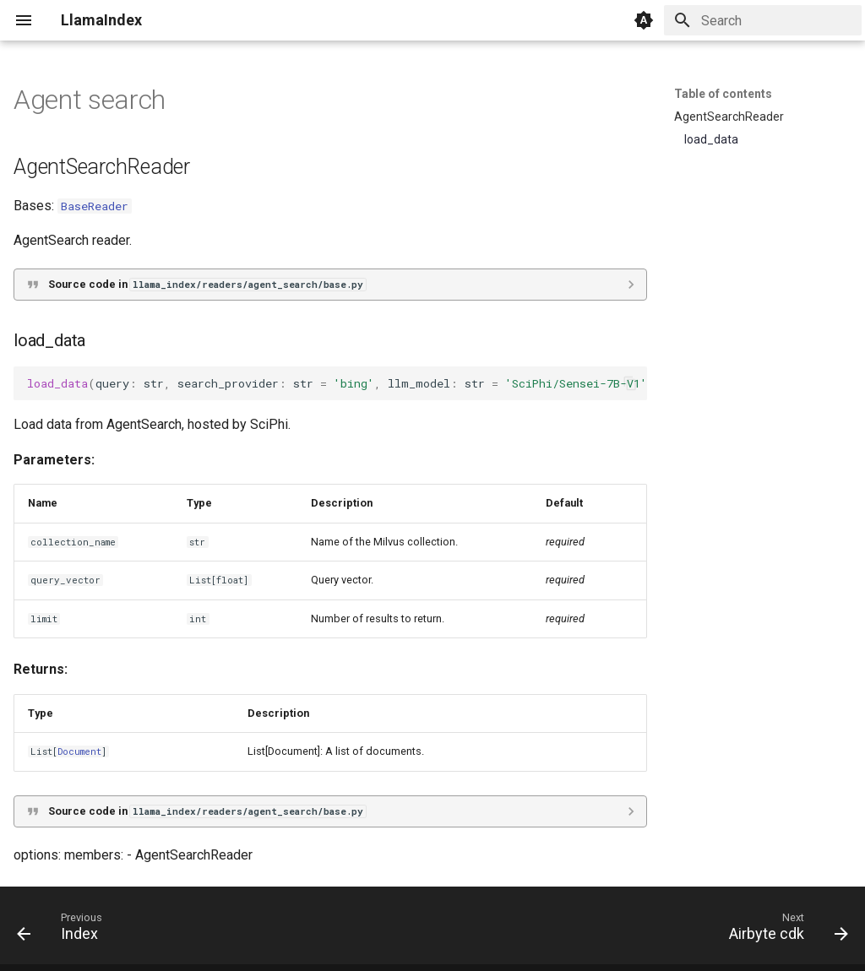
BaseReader (94, 206)
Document (79, 751)
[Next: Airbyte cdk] (784, 930)
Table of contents (723, 93)
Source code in (207, 284)
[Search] (763, 20)
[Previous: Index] (64, 930)
